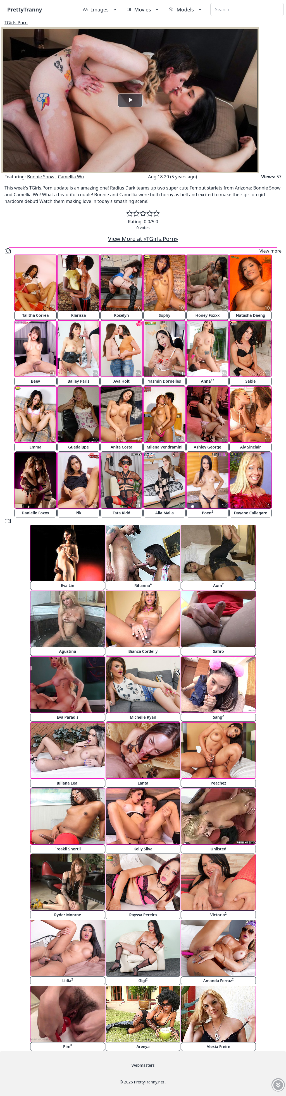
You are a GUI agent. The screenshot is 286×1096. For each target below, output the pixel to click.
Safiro (218, 651)
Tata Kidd (121, 512)
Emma (36, 447)
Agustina (67, 651)
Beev (35, 381)
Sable (251, 381)
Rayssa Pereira (143, 914)
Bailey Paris (78, 381)
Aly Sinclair (250, 447)
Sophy (164, 315)
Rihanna (143, 585)
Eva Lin (67, 585)
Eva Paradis (67, 717)
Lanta (143, 783)
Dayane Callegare (250, 512)
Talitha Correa (35, 315)
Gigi (143, 980)
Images (100, 9)
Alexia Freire (218, 1046)
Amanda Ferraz (218, 980)
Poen (207, 512)
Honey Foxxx (208, 315)
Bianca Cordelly (143, 651)
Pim (67, 1046)
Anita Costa (121, 447)
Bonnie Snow (40, 177)
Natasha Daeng (250, 315)
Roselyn (121, 315)
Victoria (218, 914)
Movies (143, 9)
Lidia (67, 980)
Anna (207, 381)
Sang (218, 717)
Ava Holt (121, 381)
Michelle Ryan (143, 717)
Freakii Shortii (67, 849)
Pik (79, 512)
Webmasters (143, 1065)
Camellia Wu (71, 177)
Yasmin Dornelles (164, 381)
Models (186, 9)
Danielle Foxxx (35, 512)
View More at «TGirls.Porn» (143, 239)
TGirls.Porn (16, 23)
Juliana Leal (67, 783)
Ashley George (207, 447)
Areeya (142, 1046)
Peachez (218, 783)
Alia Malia (164, 512)
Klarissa (78, 315)
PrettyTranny (24, 9)
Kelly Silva (143, 849)
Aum (218, 585)
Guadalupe (78, 447)
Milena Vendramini (165, 447)
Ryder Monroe (67, 914)
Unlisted (219, 849)
